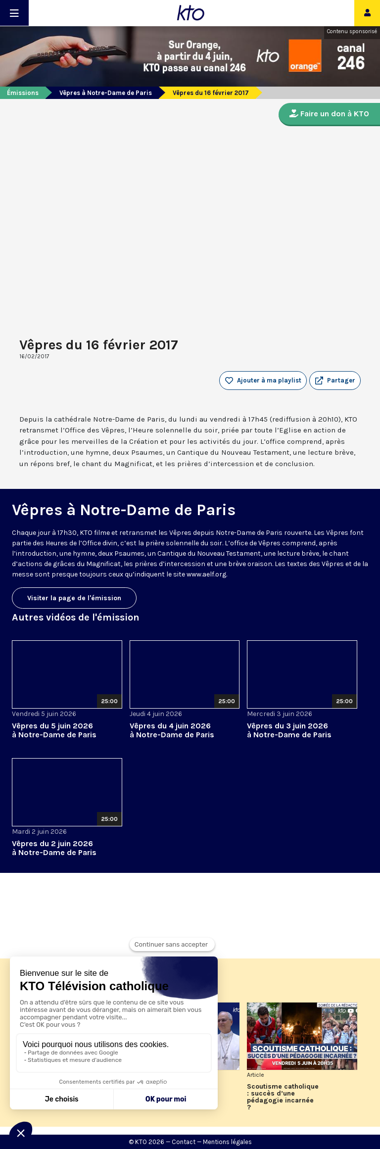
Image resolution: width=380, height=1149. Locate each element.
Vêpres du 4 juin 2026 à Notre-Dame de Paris (172, 730)
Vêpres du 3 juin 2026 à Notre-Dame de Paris (289, 730)
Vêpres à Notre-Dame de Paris (105, 92)
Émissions (23, 92)
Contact (183, 1142)
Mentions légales (227, 1142)
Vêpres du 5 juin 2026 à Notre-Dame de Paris (54, 730)
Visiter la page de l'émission (74, 598)
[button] (335, 380)
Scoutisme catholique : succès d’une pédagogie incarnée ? (283, 1097)
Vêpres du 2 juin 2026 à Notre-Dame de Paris (54, 848)
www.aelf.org (206, 574)
